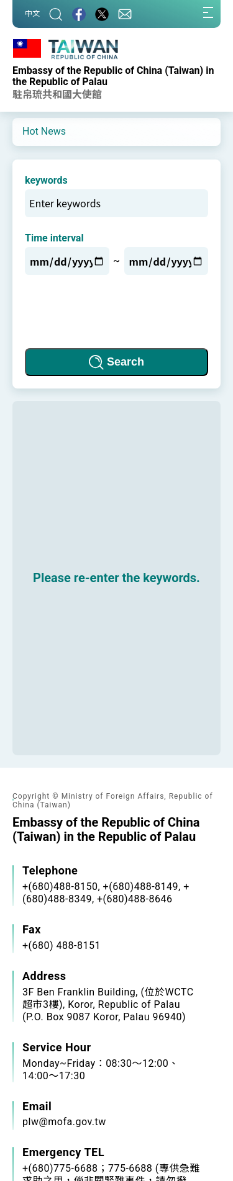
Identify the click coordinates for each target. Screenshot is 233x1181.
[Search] (56, 14)
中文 (32, 13)
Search (125, 362)
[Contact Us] (125, 14)
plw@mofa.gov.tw (64, 1122)
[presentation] (116, 311)
